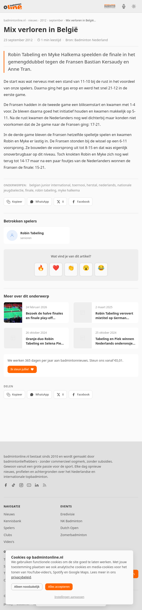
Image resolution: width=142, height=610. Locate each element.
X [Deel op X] (60, 202)
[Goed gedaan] (71, 269)
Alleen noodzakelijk (26, 587)
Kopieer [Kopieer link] (14, 202)
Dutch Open (69, 528)
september (56, 20)
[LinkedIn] (37, 485)
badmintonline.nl (15, 20)
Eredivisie (67, 514)
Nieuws (9, 514)
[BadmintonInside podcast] (123, 6)
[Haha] (101, 269)
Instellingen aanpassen (69, 597)
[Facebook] (6, 485)
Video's (9, 541)
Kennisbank (12, 521)
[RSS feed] (44, 485)
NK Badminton (71, 521)
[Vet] (40, 269)
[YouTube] (29, 485)
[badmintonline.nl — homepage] (13, 6)
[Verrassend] (86, 269)
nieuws (32, 20)
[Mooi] (56, 269)
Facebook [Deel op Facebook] (81, 202)
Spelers (9, 528)
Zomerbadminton (73, 535)
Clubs (8, 535)
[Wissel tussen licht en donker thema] (133, 6)
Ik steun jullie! (22, 369)
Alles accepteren (59, 587)
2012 (43, 20)
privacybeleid (21, 577)
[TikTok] (13, 485)
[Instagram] (21, 485)
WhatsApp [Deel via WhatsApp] (39, 202)
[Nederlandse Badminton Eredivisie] (110, 6)
